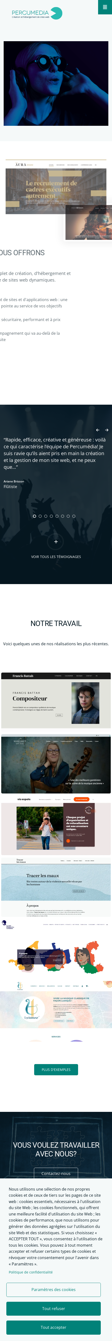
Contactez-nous (56, 1173)
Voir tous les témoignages (56, 556)
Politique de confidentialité (31, 1272)
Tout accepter (53, 1327)
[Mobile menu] (105, 7)
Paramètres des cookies (53, 1289)
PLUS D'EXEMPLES (56, 1069)
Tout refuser (53, 1308)
